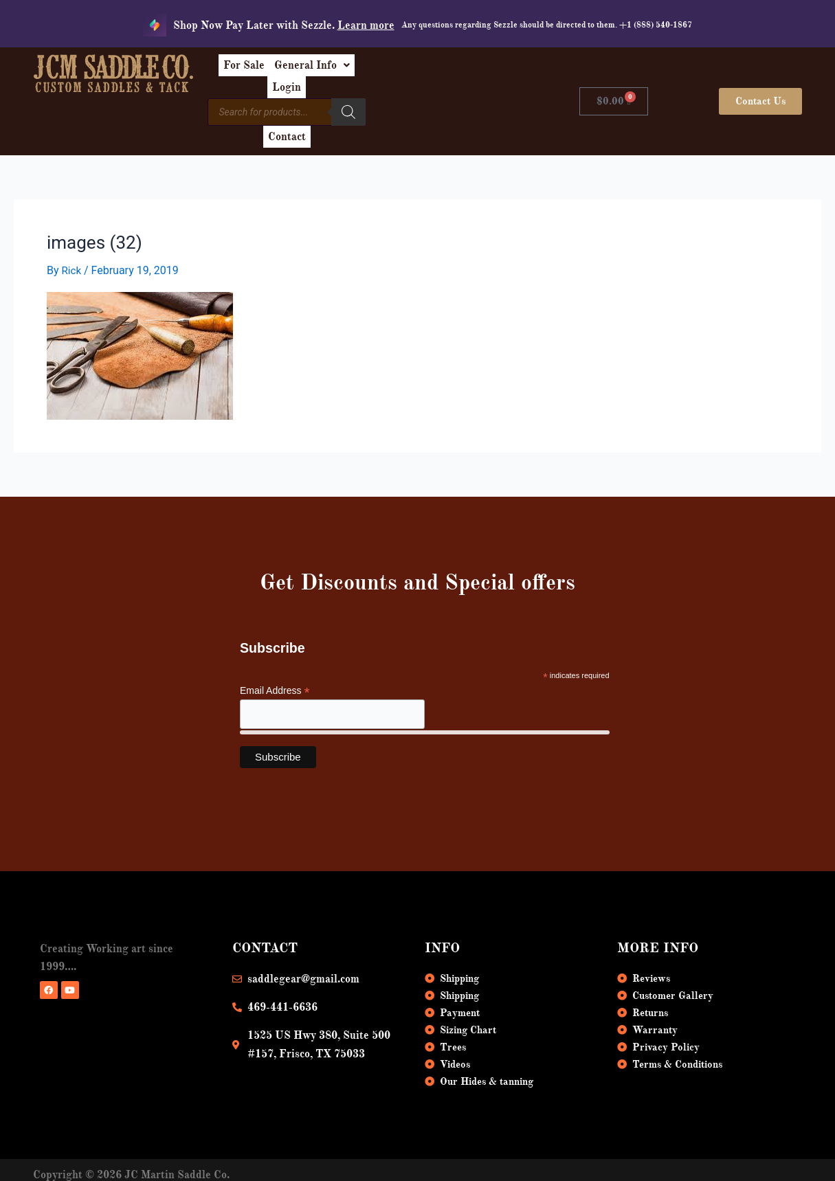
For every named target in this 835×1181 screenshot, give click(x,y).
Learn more (365, 25)
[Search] (419, 99)
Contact (466, 102)
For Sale (314, 70)
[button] (393, 70)
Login (466, 70)
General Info (393, 70)
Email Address (275, 659)
